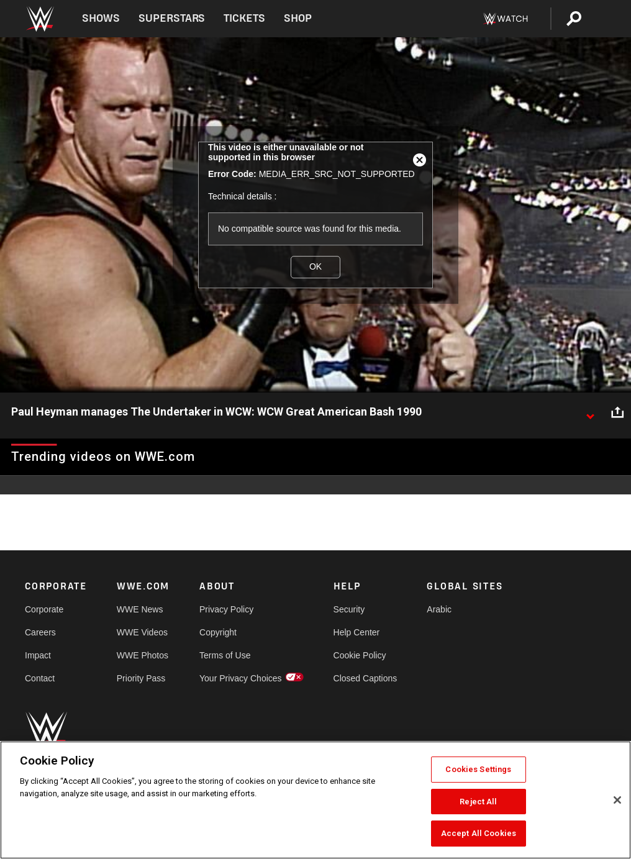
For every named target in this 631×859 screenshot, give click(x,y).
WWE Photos (142, 655)
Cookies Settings (478, 769)
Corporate (44, 609)
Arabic (439, 609)
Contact (40, 678)
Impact (38, 655)
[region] (315, 800)
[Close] (617, 800)
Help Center (357, 632)
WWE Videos (142, 632)
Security (349, 609)
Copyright (218, 632)
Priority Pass (141, 678)
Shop (298, 18)
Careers (40, 632)
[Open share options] (617, 412)
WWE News (140, 609)
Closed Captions (365, 678)
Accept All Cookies (478, 833)
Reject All (478, 801)
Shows (101, 18)
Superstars (172, 18)
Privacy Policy (226, 609)
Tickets (244, 18)
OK (315, 266)
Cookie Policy (360, 655)
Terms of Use (224, 655)
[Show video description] (590, 412)
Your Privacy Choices (240, 678)
